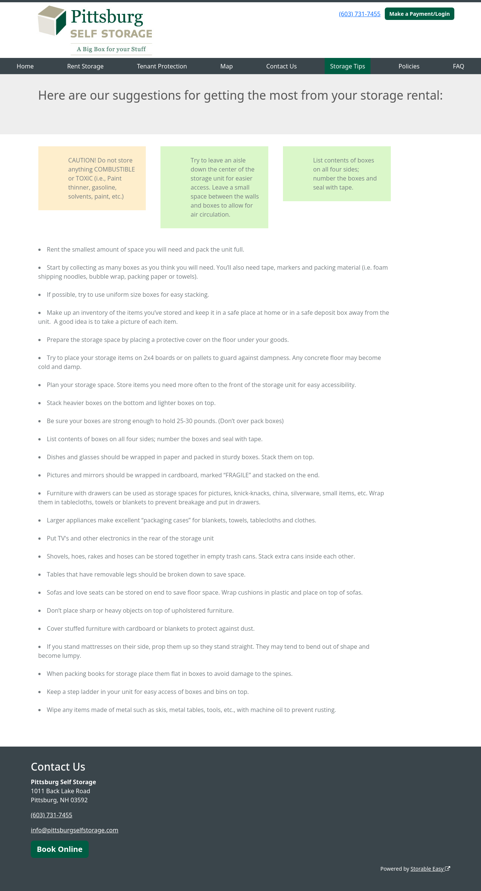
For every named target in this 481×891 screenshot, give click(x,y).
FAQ (458, 66)
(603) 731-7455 (359, 14)
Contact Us (281, 66)
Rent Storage (85, 66)
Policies (408, 66)
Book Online (60, 849)
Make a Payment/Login (419, 13)
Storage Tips (347, 66)
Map (226, 66)
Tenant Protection (162, 66)
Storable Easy (430, 868)
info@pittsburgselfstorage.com (74, 830)
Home (25, 66)
